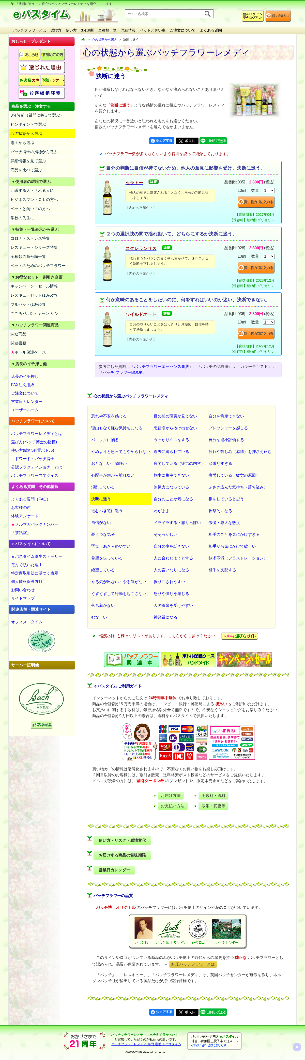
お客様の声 (21, 507)
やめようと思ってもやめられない (120, 451)
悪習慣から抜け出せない (175, 428)
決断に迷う (101, 499)
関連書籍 (18, 343)
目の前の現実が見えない (175, 416)
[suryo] (268, 190)
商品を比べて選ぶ (26, 170)
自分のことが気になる (173, 499)
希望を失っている (107, 558)
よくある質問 (211, 30)
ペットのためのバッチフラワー (38, 266)
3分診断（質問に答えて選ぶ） (37, 115)
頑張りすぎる (220, 463)
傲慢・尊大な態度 (224, 523)
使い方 (71, 30)
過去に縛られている (171, 451)
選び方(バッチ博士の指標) (34, 442)
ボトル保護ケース (28, 352)
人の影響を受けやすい (173, 605)
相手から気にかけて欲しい (232, 546)
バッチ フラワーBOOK (123, 372)
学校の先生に (22, 218)
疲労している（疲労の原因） (234, 475)
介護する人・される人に (32, 190)
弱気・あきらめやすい (111, 546)
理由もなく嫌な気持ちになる (116, 428)
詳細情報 (128, 30)
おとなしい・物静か (109, 463)
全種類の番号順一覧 (28, 256)
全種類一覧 (107, 30)
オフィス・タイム (27, 622)
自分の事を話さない (171, 546)
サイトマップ (23, 598)
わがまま (161, 511)
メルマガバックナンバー (34, 524)
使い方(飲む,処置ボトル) (32, 450)
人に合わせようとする (173, 558)
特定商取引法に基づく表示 (34, 573)
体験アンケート (25, 516)
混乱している (103, 487)
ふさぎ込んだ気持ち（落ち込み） (238, 487)
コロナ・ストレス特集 (30, 238)
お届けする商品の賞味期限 (122, 855)
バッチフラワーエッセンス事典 (161, 366)
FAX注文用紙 (22, 385)
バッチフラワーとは (29, 30)
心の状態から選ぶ (26, 133)
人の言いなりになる (171, 570)
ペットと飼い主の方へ (30, 209)
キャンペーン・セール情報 (34, 286)
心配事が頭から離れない (113, 475)
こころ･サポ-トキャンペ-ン (35, 313)
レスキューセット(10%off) (34, 295)
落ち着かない (103, 605)
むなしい (99, 617)
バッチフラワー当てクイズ (34, 475)
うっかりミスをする (171, 440)
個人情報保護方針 (27, 581)
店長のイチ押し (25, 376)
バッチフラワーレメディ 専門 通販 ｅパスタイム (146, 1044)
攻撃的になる (220, 511)
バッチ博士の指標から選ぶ (34, 152)
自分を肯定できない (226, 416)
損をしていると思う (226, 499)
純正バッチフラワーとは (193, 964)
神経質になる (165, 617)
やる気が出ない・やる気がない (118, 582)
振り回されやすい (169, 582)
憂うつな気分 (103, 534)
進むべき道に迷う (107, 511)
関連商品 (18, 334)
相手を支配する (222, 570)
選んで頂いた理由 (27, 565)
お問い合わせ (23, 590)
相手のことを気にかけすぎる (234, 534)
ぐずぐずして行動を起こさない (118, 594)
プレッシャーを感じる (228, 428)
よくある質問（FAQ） (30, 499)
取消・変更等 (213, 806)
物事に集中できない (171, 475)
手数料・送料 (213, 795)
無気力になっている (171, 487)
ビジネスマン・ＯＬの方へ (34, 200)
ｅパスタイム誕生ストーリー (36, 556)
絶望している (103, 570)
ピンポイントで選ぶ (28, 124)
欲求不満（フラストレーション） (238, 558)
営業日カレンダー (27, 401)
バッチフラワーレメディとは (36, 433)
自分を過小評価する (226, 440)
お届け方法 (171, 795)
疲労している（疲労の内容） (179, 463)
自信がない (101, 523)
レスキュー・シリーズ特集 (34, 247)
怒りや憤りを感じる (171, 594)
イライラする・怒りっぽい (177, 523)
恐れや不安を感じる (109, 416)
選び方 (55, 30)
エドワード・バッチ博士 (32, 459)
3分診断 (87, 30)
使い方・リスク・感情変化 (122, 840)
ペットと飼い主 (153, 30)
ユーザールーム (25, 410)
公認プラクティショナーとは (36, 467)
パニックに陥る (105, 440)
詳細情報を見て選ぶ (28, 161)
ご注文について (183, 30)
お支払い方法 (172, 806)
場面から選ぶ (22, 143)
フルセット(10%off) (28, 304)
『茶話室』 (21, 533)
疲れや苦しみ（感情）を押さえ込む (240, 451)
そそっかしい (165, 534)
